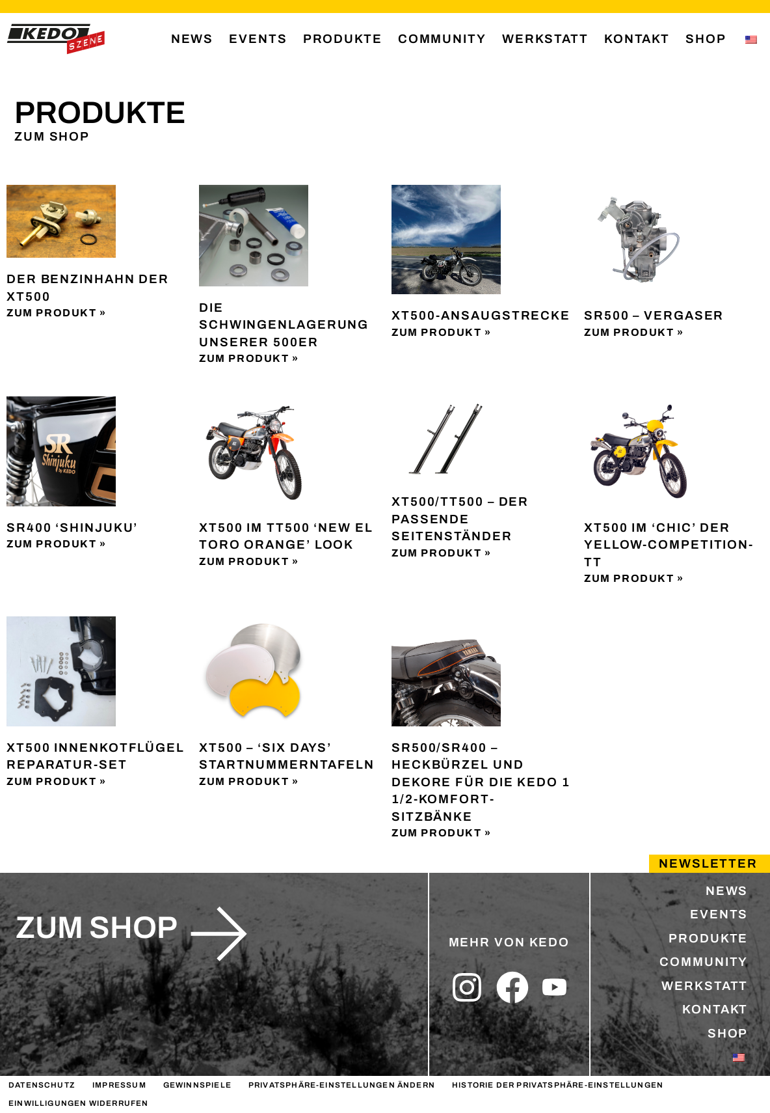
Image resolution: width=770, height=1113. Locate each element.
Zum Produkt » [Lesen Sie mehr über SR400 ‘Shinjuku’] (57, 543)
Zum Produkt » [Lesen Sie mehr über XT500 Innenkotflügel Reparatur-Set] (57, 781)
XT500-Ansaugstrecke (481, 315)
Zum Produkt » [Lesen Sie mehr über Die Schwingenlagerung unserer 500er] (249, 358)
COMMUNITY (442, 39)
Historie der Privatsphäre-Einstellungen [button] (557, 1085)
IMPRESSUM (119, 1085)
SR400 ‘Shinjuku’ (72, 527)
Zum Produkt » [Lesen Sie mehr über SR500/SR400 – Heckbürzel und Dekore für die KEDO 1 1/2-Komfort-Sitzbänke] (442, 832)
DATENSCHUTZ (41, 1085)
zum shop (97, 927)
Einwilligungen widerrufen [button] (78, 1103)
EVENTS (258, 39)
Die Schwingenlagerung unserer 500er (284, 325)
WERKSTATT (545, 39)
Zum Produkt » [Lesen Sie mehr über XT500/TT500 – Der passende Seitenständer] (442, 552)
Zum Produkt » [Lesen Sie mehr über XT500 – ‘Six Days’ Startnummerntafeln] (249, 781)
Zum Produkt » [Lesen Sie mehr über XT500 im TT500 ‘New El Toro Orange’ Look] (249, 561)
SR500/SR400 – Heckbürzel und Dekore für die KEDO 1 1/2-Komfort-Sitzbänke (481, 782)
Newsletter (708, 863)
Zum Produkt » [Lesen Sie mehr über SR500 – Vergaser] (634, 332)
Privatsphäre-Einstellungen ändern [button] (341, 1085)
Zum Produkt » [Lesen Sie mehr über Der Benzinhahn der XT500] (57, 312)
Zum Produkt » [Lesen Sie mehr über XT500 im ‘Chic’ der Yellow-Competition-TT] (634, 578)
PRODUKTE (342, 39)
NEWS (192, 39)
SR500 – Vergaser (654, 315)
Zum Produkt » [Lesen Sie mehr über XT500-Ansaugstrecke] (442, 332)
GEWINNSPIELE (197, 1085)
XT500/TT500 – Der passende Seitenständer (460, 519)
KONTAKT (637, 39)
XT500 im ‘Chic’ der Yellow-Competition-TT (669, 545)
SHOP (705, 39)
